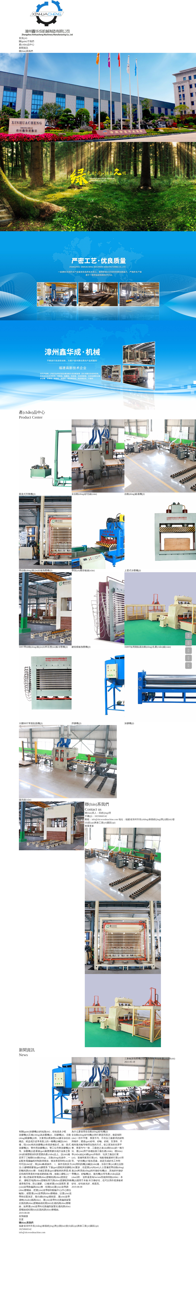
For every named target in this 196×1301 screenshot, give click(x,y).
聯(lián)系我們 (26, 51)
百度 (21, 1219)
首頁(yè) (23, 38)
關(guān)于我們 (26, 41)
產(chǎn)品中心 (26, 44)
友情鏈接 (23, 1216)
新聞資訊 (23, 48)
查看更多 (89, 826)
